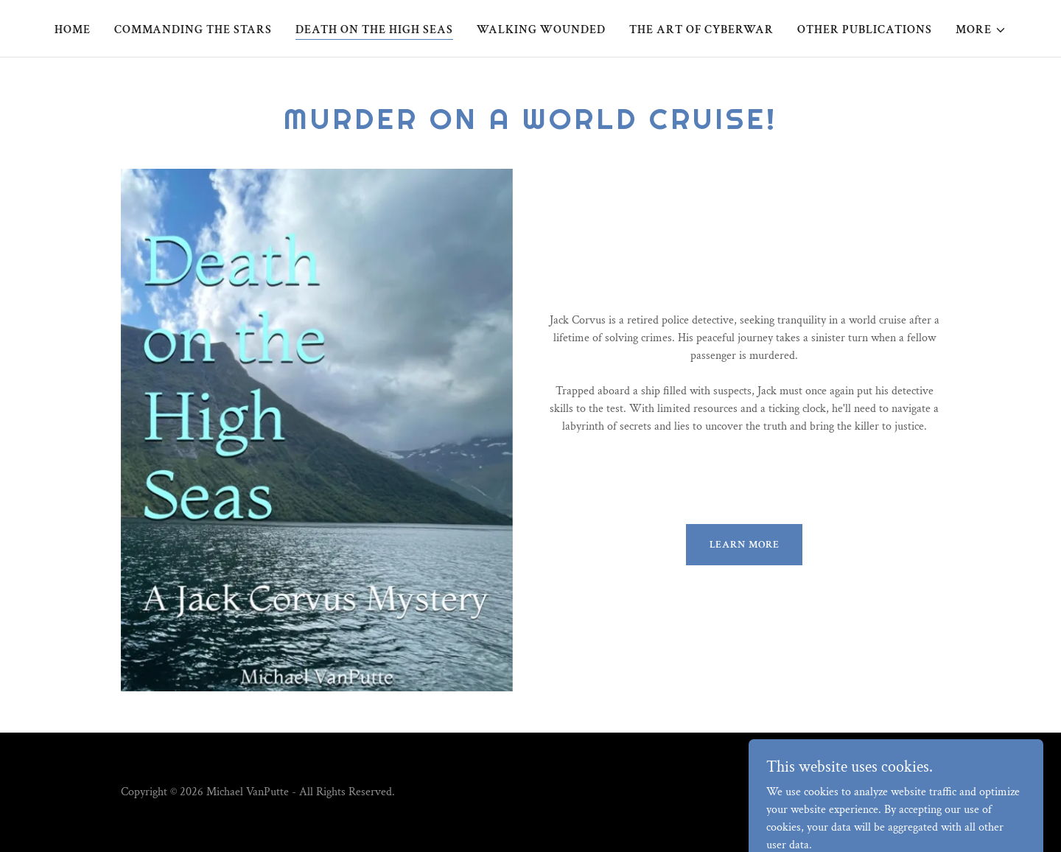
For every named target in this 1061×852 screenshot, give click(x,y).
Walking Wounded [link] (541, 30)
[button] (981, 30)
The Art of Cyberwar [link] (701, 30)
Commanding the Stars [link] (193, 30)
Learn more (745, 544)
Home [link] (73, 30)
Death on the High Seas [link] (374, 30)
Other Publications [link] (864, 30)
